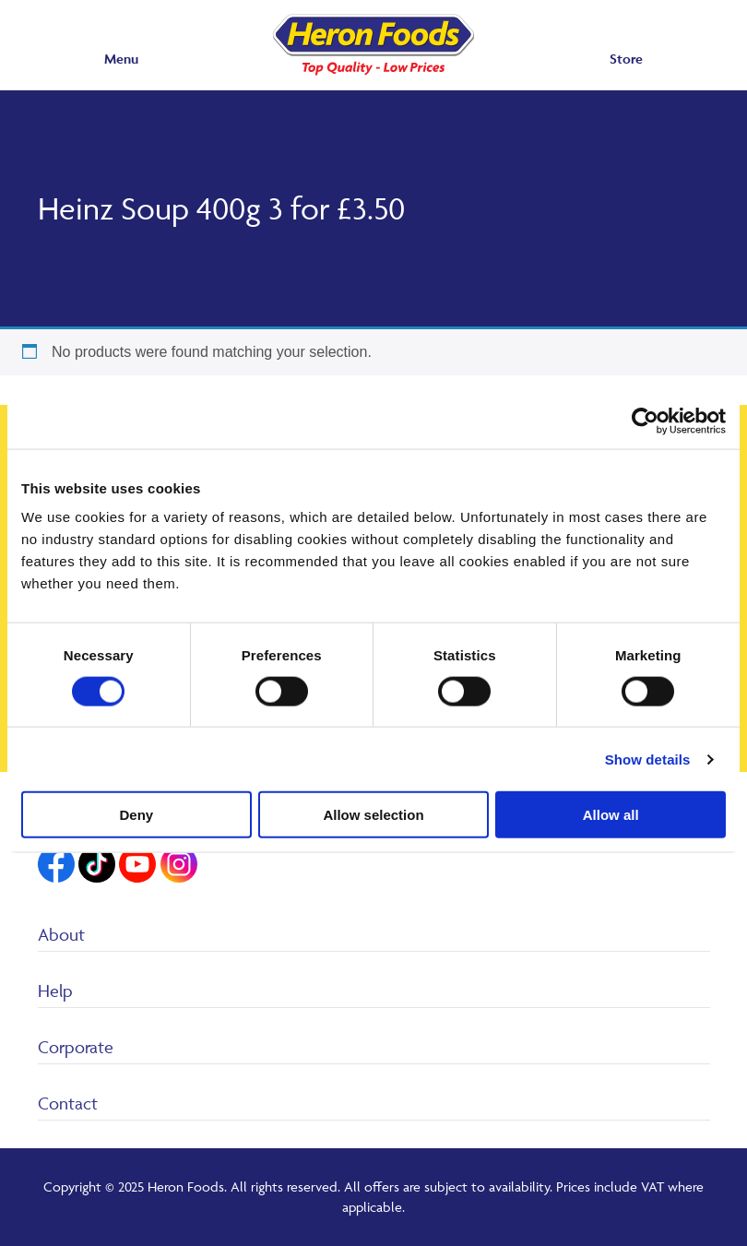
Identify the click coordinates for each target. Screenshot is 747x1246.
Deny (136, 815)
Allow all (611, 815)
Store (626, 58)
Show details (648, 758)
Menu (121, 58)
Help (55, 990)
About (61, 934)
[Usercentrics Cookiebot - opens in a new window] (645, 420)
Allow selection (373, 815)
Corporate (75, 1047)
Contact (68, 1103)
